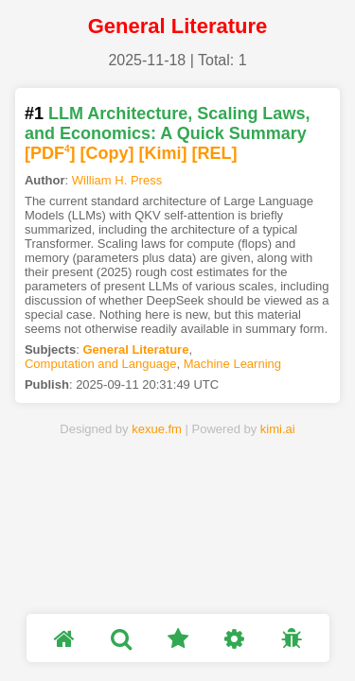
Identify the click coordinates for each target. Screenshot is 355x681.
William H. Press (117, 180)
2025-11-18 (147, 60)
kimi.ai (277, 429)
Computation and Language (100, 364)
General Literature (135, 349)
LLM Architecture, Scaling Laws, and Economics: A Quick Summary (167, 123)
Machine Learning (232, 364)
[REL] (215, 153)
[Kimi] (163, 153)
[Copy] (107, 153)
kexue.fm (157, 429)
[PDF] (50, 153)
